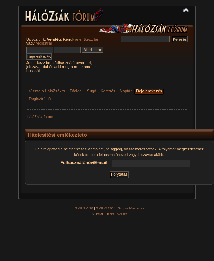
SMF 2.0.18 (84, 208)
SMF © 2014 (106, 208)
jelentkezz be (86, 39)
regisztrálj (44, 43)
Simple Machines (131, 208)
